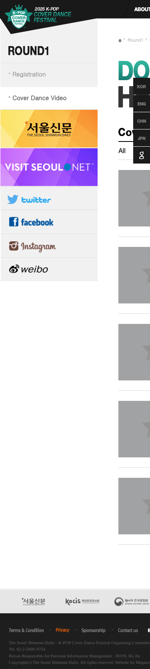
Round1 (136, 40)
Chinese (134, 120)
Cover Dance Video (39, 97)
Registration (29, 74)
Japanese (134, 137)
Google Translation (134, 155)
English (134, 103)
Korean (134, 86)
